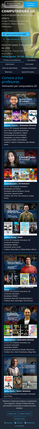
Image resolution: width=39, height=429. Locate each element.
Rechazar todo (19, 419)
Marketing (19, 426)
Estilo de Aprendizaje (9, 68)
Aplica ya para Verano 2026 (15, 34)
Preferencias (30, 423)
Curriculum (29, 64)
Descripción (31, 60)
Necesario (8, 423)
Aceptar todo (12, 414)
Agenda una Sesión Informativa (14, 4)
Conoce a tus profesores (12, 60)
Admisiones (10, 64)
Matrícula (8, 72)
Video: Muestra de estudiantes (16, 39)
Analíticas (19, 423)
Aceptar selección (25, 414)
